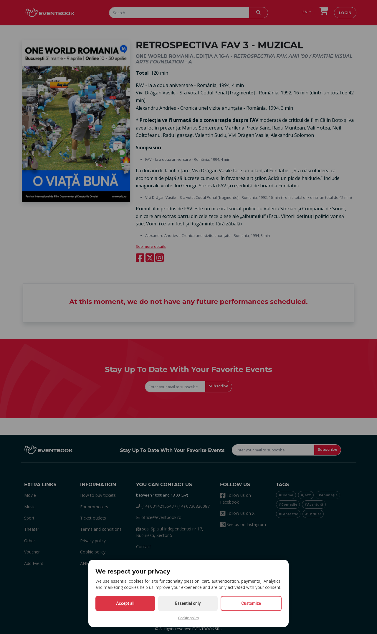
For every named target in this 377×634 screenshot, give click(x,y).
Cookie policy (188, 618)
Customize (251, 603)
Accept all (125, 603)
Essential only (188, 603)
